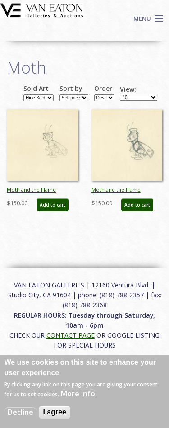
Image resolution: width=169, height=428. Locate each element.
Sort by (70, 88)
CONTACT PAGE (70, 335)
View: (128, 89)
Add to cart (52, 205)
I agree (54, 412)
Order (103, 88)
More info (78, 394)
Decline (20, 412)
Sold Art (36, 88)
